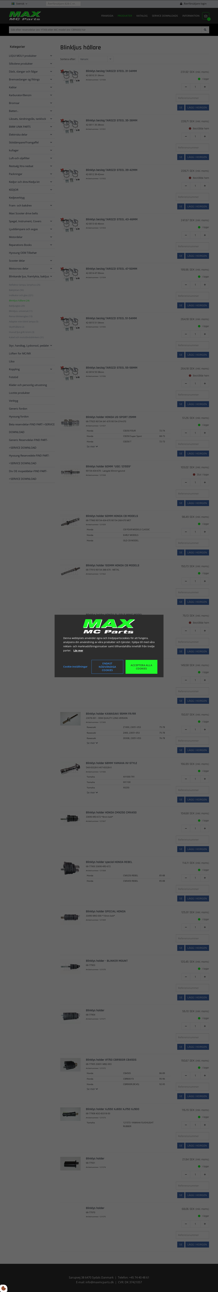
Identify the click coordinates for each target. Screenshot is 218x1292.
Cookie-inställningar (75, 666)
